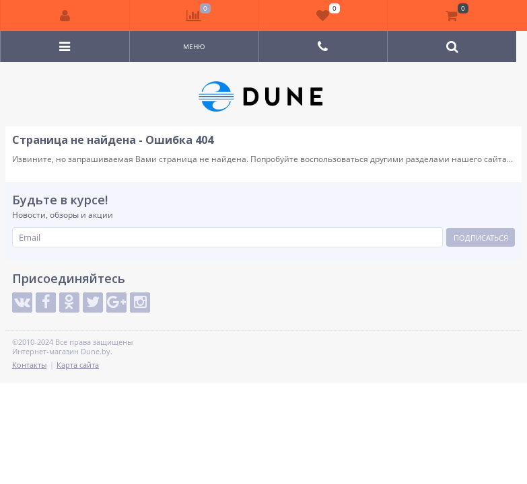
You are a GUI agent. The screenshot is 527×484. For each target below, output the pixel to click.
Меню (194, 46)
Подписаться (481, 238)
